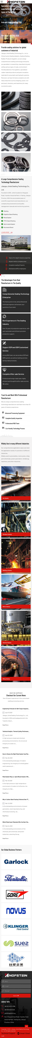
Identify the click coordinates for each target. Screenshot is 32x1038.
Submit (16, 995)
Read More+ (6, 725)
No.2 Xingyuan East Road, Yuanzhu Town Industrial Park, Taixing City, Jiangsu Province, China (15, 1019)
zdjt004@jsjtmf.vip (8, 1013)
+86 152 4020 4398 (8, 1006)
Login (2, 1036)
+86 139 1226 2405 (8, 1009)
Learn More (6, 232)
